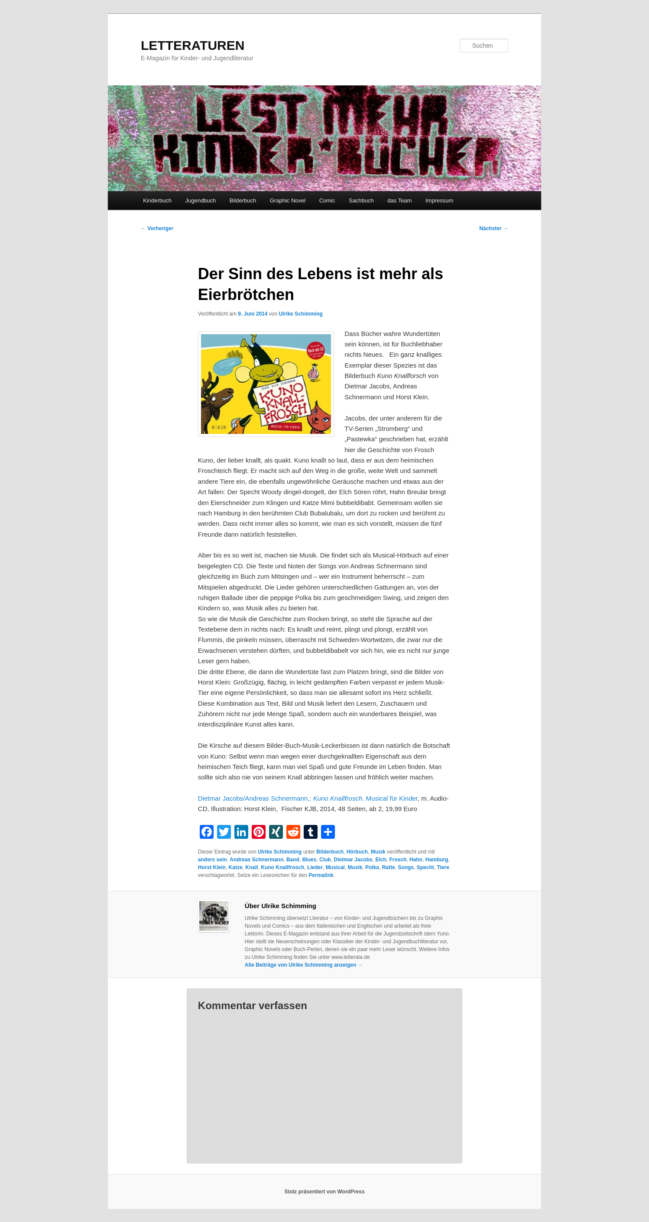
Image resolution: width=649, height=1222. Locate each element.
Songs (406, 867)
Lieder (315, 867)
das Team (399, 200)
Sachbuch (361, 200)
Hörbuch (357, 852)
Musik (378, 852)
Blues (309, 860)
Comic (327, 200)
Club (325, 860)
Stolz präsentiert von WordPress (324, 1192)
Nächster (493, 228)
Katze (236, 867)
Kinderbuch (157, 200)
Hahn (415, 860)
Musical (335, 867)
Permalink (320, 875)
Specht (425, 867)
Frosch (397, 860)
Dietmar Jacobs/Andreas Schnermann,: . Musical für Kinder (308, 798)
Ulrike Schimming (300, 314)
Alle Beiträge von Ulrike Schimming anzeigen (304, 965)
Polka (372, 867)
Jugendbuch (200, 200)
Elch (380, 860)
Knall (251, 867)
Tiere (443, 867)
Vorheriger (157, 228)
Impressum (439, 200)
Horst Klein (212, 867)
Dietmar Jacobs (353, 860)
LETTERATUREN (192, 45)
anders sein (212, 860)
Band (292, 860)
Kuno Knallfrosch (282, 867)
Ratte (388, 867)
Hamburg (436, 860)
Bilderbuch (243, 200)
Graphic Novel (287, 200)
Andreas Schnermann (256, 860)
